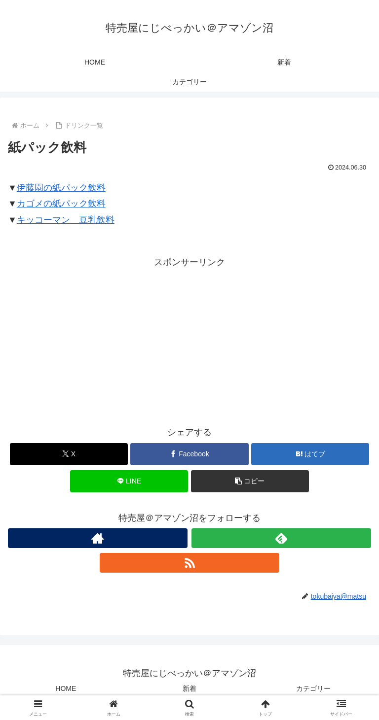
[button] (250, 481)
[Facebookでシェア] (189, 454)
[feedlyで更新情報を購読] (281, 538)
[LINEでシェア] (129, 481)
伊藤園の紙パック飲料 (61, 188)
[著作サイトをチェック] (98, 538)
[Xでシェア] (69, 454)
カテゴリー (313, 688)
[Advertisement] (189, 339)
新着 (189, 688)
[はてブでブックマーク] (310, 454)
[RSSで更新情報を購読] (189, 563)
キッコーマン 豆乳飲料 (65, 220)
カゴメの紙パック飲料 (61, 203)
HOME (65, 688)
